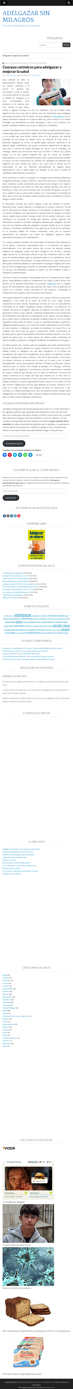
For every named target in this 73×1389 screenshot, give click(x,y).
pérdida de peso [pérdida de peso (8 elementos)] (50, 630)
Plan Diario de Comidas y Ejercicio (15, 1016)
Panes (5, 1032)
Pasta (5, 1035)
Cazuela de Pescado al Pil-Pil (36, 651)
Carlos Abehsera (11, 75)
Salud (5, 1011)
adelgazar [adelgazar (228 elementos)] (23, 614)
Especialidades (8, 1024)
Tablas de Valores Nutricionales (15, 857)
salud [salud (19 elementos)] (12, 632)
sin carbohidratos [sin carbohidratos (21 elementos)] (31, 632)
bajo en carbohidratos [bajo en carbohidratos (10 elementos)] (11, 618)
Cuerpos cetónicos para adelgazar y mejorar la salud (32, 69)
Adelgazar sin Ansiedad (12, 874)
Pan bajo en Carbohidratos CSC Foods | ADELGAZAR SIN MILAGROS (28, 648)
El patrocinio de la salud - (12, 659)
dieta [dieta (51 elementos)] (19, 621)
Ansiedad (6, 980)
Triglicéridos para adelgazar (13, 595)
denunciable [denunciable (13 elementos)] (10, 622)
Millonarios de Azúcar (11, 598)
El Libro (59, 648)
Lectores (6, 1030)
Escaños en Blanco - (10, 654)
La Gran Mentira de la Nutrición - (15, 656)
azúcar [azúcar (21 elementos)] (61, 615)
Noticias (13, 63)
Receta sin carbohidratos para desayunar (18, 855)
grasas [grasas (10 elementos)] (37, 622)
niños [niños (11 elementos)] (11, 626)
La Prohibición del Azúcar (30, 654)
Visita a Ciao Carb (9, 860)
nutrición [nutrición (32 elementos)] (19, 625)
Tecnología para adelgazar (13, 573)
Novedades (23, 63)
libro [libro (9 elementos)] (53, 622)
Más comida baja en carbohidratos (16, 581)
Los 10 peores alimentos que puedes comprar (20, 871)
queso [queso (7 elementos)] (58, 630)
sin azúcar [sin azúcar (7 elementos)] (18, 633)
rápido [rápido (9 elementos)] (7, 633)
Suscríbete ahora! (14, 443)
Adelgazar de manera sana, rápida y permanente (21, 849)
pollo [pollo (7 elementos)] (25, 630)
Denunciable (7, 989)
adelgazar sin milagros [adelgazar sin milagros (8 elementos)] (40, 616)
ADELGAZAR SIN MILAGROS (26, 16)
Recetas (6, 1019)
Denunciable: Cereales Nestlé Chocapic (39, 659)
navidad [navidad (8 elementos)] (5, 626)
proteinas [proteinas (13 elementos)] (32, 629)
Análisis (5, 978)
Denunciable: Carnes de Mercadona (16, 863)
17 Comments (35, 75)
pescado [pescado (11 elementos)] (7, 630)
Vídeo (5, 1046)
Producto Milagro (9, 1008)
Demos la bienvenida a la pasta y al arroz (18, 852)
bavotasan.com (49, 1387)
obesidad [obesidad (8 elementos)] (35, 626)
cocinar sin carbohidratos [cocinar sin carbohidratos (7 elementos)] (55, 619)
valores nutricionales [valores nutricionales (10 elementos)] (55, 633)
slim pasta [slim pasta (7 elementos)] (43, 633)
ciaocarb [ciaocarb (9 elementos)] (43, 618)
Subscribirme (11, 498)
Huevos (5, 1027)
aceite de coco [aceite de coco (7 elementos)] (9, 616)
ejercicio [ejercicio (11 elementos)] (26, 622)
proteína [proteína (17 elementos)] (40, 629)
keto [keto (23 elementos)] (49, 621)
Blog (7, 63)
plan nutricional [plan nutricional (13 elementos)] (17, 629)
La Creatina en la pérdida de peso (15, 592)
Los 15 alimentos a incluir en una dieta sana (19, 866)
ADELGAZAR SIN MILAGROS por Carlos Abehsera (35, 1382)
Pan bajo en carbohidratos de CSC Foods (18, 589)
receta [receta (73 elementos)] (65, 629)
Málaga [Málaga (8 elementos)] (65, 622)
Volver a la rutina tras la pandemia (15, 578)
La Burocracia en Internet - (13, 651)
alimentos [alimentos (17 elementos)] (52, 615)
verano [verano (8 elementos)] (65, 633)
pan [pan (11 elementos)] (40, 626)
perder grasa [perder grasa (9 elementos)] (47, 626)
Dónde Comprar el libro (12, 868)
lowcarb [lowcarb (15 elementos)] (59, 622)
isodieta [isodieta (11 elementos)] (44, 622)
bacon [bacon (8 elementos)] (67, 616)
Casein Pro (52, 283)
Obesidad (42, 63)
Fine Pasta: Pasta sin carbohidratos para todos (20, 587)
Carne (5, 1022)
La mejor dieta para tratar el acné (15, 576)
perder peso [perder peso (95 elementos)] (61, 625)
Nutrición (33, 63)
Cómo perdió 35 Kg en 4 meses (42, 656)
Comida (5, 986)
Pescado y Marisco (10, 1038)
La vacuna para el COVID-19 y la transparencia (20, 584)
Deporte (6, 991)
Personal (6, 1005)
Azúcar (5, 983)
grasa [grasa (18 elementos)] (32, 621)
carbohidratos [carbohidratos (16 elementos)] (26, 618)
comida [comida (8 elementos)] (67, 619)
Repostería (7, 1043)
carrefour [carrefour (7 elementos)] (36, 619)
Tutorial (5, 1013)
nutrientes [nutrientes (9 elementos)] (28, 626)
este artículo (58, 116)
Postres (6, 1041)
